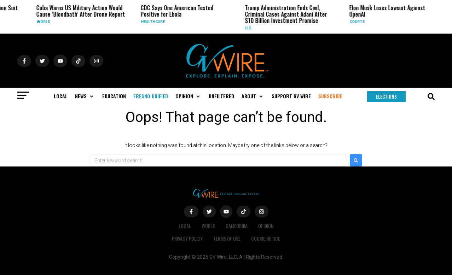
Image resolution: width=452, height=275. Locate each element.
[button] (85, 96)
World (45, 21)
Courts (358, 21)
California (237, 225)
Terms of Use (227, 238)
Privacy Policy (187, 238)
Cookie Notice (265, 238)
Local (185, 225)
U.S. (250, 28)
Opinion (266, 225)
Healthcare (155, 21)
